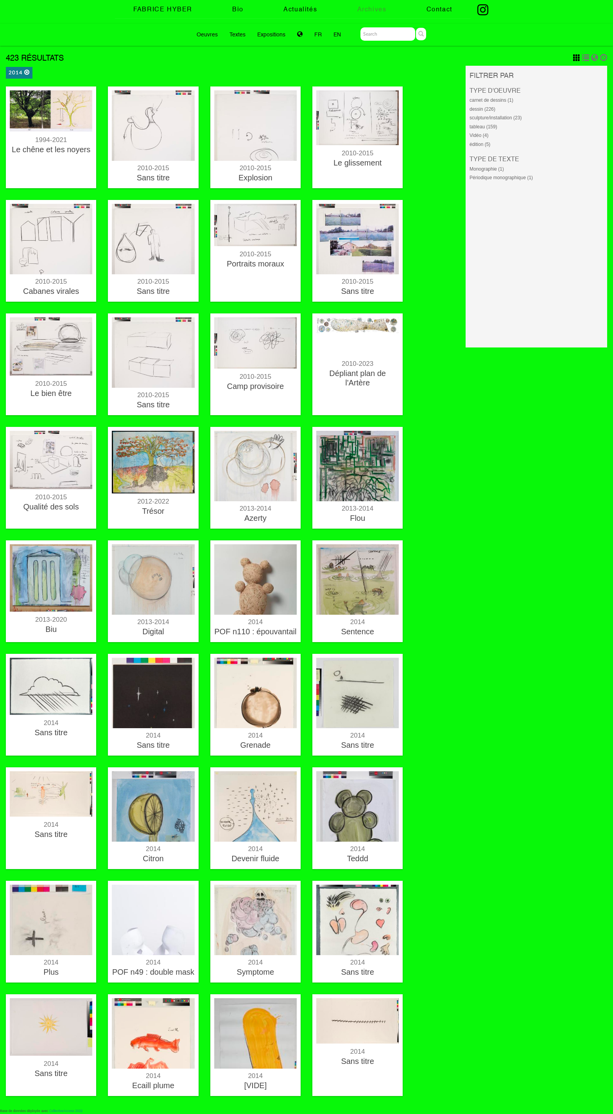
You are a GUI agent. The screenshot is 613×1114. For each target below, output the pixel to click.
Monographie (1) (487, 169)
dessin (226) (482, 109)
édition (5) (480, 144)
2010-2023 (357, 363)
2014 (19, 73)
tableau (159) (483, 127)
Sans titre (153, 177)
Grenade (255, 745)
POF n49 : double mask (153, 972)
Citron (153, 858)
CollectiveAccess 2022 (66, 1111)
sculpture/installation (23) (496, 118)
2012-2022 (153, 501)
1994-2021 (51, 140)
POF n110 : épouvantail (255, 631)
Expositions (271, 34)
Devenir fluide (255, 858)
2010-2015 (153, 168)
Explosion (255, 177)
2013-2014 (255, 508)
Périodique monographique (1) (501, 177)
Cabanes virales (51, 291)
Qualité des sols (51, 506)
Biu (51, 629)
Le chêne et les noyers (51, 149)
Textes (237, 34)
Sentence (357, 631)
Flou (357, 518)
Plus (51, 972)
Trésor (153, 511)
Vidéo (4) (479, 135)
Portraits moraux (255, 263)
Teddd (357, 858)
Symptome (255, 972)
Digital (153, 631)
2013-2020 (51, 619)
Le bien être (51, 393)
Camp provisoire (255, 386)
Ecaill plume (153, 1085)
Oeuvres (207, 34)
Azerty (255, 518)
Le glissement (357, 162)
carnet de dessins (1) (491, 100)
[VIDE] (255, 1085)
